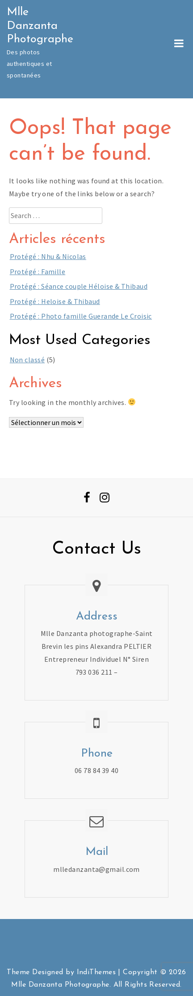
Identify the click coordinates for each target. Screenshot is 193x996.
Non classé (27, 359)
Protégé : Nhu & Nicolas (48, 256)
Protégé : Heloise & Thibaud (55, 301)
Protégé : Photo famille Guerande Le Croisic (81, 316)
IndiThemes (96, 972)
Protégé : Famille (38, 271)
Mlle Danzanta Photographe (40, 26)
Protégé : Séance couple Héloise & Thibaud (78, 286)
